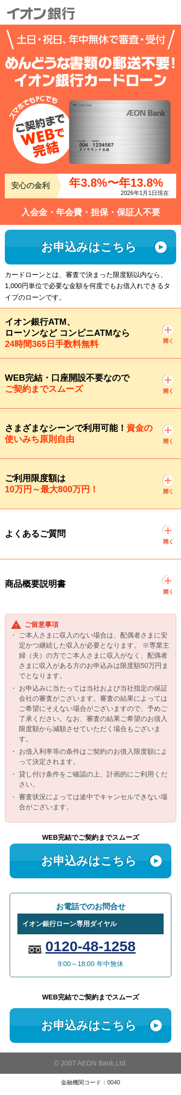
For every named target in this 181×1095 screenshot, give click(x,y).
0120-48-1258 (90, 946)
